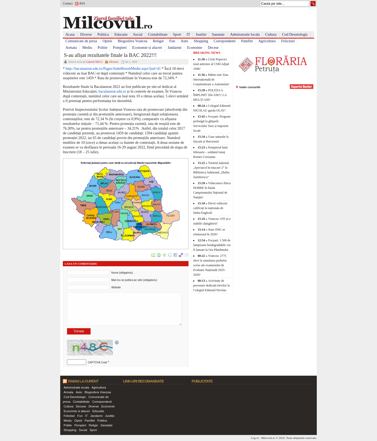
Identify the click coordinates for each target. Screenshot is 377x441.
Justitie (201, 34)
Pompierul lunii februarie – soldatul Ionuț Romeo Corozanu (210, 152)
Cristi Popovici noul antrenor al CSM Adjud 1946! (211, 64)
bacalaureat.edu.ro (112, 91)
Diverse (86, 34)
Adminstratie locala (245, 34)
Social (137, 34)
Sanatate (218, 34)
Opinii (107, 41)
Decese (213, 47)
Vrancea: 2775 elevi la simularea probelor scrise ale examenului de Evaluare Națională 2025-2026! (210, 265)
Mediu (87, 47)
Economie (194, 47)
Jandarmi (174, 47)
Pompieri (120, 47)
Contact (68, 3)
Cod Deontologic (295, 34)
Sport (177, 34)
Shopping (201, 41)
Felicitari (288, 41)
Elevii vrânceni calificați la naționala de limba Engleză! (210, 208)
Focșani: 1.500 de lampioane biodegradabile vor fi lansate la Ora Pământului (212, 245)
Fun (172, 41)
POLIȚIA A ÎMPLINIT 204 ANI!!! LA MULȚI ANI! (209, 95)
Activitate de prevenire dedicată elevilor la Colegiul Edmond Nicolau (211, 285)
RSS (82, 3)
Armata (71, 47)
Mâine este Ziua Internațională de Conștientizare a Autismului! (211, 79)
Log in (255, 437)
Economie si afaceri (147, 47)
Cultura (270, 34)
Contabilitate (157, 34)
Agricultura (267, 41)
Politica (103, 34)
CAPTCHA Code (97, 362)
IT (188, 34)
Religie (158, 41)
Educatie (120, 34)
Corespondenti (225, 41)
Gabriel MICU (94, 61)
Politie (103, 47)
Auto (184, 41)
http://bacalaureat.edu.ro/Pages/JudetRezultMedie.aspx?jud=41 (113, 68)
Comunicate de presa (81, 41)
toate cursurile (249, 87)
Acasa (70, 34)
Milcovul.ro (268, 437)
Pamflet (247, 41)
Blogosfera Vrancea (132, 41)
